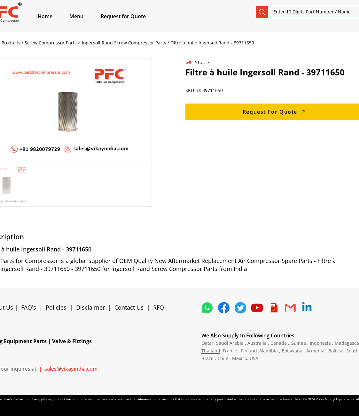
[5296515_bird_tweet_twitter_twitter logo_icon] (240, 307)
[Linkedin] (307, 307)
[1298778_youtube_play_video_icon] (257, 307)
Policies (56, 307)
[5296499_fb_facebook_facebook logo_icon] (224, 307)
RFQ (158, 307)
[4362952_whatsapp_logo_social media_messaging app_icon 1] (207, 307)
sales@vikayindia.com (71, 368)
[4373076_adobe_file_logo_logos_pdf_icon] (273, 307)
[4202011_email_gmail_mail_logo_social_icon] (290, 307)
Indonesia (320, 343)
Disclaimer (92, 307)
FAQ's (28, 307)
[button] (83, 16)
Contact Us (129, 307)
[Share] (201, 62)
